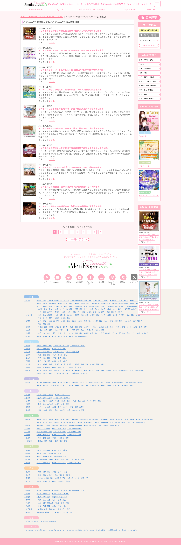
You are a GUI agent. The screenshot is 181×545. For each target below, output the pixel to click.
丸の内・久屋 (59, 370)
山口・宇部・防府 (44, 463)
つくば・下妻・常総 (75, 333)
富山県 (28, 349)
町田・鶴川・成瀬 (114, 309)
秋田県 (28, 404)
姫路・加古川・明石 (75, 428)
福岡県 (28, 490)
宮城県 (28, 401)
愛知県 (28, 370)
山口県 (28, 463)
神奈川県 (29, 315)
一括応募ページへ (149, 45)
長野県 (28, 361)
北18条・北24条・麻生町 (114, 382)
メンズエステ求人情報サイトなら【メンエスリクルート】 (41, 16)
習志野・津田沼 (61, 327)
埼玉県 (28, 321)
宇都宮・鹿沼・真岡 (45, 330)
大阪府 (28, 419)
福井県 (28, 355)
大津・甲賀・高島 (44, 435)
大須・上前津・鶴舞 (97, 370)
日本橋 (141, 64)
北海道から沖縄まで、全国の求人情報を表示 (41, 521)
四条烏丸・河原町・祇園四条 (48, 425)
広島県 (28, 459)
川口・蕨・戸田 (54, 321)
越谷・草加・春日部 (69, 321)
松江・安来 (42, 453)
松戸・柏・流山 (90, 327)
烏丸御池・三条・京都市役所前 (71, 425)
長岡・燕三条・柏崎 (62, 345)
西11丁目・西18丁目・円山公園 (92, 382)
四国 (31, 468)
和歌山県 (29, 441)
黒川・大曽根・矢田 (45, 373)
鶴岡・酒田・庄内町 (60, 407)
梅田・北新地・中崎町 (146, 77)
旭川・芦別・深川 (93, 385)
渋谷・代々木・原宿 (101, 300)
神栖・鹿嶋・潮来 (91, 333)
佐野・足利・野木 (78, 330)
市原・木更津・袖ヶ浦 (123, 327)
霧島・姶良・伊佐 (64, 509)
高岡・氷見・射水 (59, 349)
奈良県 (28, 438)
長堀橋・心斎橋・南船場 (125, 419)
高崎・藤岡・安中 (44, 336)
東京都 (28, 300)
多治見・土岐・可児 (81, 364)
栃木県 (28, 330)
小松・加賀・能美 (73, 352)
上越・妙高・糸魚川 (78, 345)
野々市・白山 (59, 352)
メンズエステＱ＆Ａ (57, 530)
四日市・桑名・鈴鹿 (45, 432)
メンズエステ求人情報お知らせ (36, 530)
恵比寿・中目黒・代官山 (147, 86)
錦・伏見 (79, 370)
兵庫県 (28, 428)
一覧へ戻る (77, 239)
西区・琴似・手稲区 (59, 385)
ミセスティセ (144, 166)
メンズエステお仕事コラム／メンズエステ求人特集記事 (86, 530)
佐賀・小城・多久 (44, 493)
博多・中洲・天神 (145, 68)
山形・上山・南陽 (44, 407)
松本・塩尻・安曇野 (60, 361)
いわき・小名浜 (78, 410)
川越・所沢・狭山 (85, 321)
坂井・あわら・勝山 (60, 355)
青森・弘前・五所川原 (45, 395)
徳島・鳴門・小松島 (60, 472)
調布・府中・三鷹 (79, 312)
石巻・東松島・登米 (63, 401)
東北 (31, 391)
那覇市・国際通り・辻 (45, 512)
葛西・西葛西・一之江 (134, 306)
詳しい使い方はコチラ (148, 40)
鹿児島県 (29, 509)
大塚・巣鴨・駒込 (81, 306)
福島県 (28, 410)
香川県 (28, 475)
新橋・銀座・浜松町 (83, 303)
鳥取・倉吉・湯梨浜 (60, 450)
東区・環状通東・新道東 (134, 382)
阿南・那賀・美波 (44, 472)
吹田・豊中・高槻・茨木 (104, 422)
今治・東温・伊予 (82, 478)
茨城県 (28, 333)
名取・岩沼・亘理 (79, 401)
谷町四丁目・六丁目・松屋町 (65, 422)
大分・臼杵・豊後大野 (45, 503)
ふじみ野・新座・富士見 (133, 321)
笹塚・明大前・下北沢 (97, 309)
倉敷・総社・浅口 (61, 456)
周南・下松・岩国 (59, 463)
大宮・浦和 (143, 94)
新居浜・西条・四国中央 (64, 478)
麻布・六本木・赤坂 (146, 60)
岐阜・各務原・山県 (45, 364)
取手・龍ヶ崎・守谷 (107, 333)
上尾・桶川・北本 (101, 321)
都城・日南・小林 (59, 506)
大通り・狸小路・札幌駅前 (47, 382)
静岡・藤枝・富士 (59, 367)
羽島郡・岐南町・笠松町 (63, 364)
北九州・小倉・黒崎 (60, 490)
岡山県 (28, 456)
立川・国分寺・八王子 (114, 312)
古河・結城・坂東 (123, 333)
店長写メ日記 (112, 530)
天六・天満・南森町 (63, 419)
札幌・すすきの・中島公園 (68, 382)
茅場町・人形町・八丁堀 (101, 303)
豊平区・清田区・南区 (76, 385)
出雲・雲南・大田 (55, 453)
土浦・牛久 (62, 333)
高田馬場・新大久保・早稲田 (59, 300)
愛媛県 (28, 478)
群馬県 (28, 336)
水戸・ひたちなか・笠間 (46, 333)
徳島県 (28, 472)
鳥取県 (28, 450)
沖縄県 (28, 512)
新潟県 (28, 345)
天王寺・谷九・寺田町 (85, 422)
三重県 (28, 432)
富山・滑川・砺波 (44, 349)
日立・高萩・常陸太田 (140, 333)
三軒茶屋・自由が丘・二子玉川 (134, 309)
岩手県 (28, 398)
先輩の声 (123, 530)
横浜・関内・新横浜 (146, 90)
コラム (52, 42)
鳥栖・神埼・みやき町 (61, 493)
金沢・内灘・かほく (45, 352)
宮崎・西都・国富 (44, 506)
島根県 (28, 453)
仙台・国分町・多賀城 (45, 401)
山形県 (28, 407)
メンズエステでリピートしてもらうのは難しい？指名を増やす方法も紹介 (149, 307)
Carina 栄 (143, 136)
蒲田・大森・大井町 (66, 303)
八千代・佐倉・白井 (106, 327)
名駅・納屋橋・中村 (45, 370)
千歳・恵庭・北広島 (109, 385)
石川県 (28, 352)
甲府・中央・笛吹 (44, 358)
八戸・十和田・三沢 (63, 395)
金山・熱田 (139, 370)
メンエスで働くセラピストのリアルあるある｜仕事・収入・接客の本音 (149, 272)
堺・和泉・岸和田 (139, 422)
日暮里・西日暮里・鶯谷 (63, 306)
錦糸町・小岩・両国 (97, 306)
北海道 (31, 379)
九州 (31, 487)
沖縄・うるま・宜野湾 (64, 512)
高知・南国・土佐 (44, 481)
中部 (31, 342)
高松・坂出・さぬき (45, 475)
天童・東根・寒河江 (77, 407)
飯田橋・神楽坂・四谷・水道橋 (123, 303)
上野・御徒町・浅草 (45, 306)
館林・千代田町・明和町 (78, 336)
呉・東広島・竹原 (78, 459)
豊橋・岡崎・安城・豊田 (80, 373)
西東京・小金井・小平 (62, 312)
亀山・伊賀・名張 (75, 432)
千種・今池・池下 (127, 370)
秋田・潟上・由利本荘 (45, 404)
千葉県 (28, 327)
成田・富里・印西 (140, 327)
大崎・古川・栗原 (94, 401)
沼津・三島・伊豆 (75, 367)
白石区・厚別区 (43, 385)
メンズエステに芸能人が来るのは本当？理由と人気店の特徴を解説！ (149, 237)
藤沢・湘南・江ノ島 (98, 315)
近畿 (31, 416)
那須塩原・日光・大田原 (95, 330)
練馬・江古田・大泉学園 (63, 309)
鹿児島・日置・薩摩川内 (46, 509)
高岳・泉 (70, 370)
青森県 (28, 395)
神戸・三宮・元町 (44, 428)
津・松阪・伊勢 (60, 432)
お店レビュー (134, 530)
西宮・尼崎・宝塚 (59, 428)
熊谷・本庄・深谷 (44, 324)
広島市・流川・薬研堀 (45, 459)
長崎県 (28, 497)
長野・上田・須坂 (44, 361)
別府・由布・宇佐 (62, 503)
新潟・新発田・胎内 (45, 345)
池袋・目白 (143, 73)
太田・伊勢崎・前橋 (60, 336)
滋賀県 (28, 435)
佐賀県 (28, 493)
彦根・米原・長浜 (75, 435)
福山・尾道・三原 (62, 459)
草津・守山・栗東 (59, 435)
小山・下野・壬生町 (62, 330)
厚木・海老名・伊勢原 (116, 315)
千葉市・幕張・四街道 (45, 327)
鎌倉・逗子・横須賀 (133, 315)
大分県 (28, 503)
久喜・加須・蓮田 (116, 321)
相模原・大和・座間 (81, 315)
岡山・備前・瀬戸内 (45, 456)
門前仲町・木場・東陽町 (115, 306)
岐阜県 (28, 364)
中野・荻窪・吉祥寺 (45, 312)
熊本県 (28, 500)
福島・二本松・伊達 (45, 410)
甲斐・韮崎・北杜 (59, 358)
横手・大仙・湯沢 (62, 404)
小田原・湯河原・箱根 (62, 318)
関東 (31, 297)
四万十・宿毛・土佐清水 (61, 481)
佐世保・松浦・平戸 (60, 497)
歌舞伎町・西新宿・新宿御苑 (149, 81)
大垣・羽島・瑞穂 (98, 364)
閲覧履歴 (151, 17)
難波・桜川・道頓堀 (107, 419)
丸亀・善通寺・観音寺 (62, 475)
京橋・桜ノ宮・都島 (45, 422)
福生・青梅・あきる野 (96, 312)
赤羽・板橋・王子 (81, 309)
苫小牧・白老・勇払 (126, 385)
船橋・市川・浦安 (76, 327)
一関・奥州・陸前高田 (62, 398)
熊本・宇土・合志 (44, 500)
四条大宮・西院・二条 (93, 425)
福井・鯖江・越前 (44, 355)
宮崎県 (28, 506)
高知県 (28, 481)
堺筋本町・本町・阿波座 (89, 419)
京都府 (28, 425)
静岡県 (28, 367)
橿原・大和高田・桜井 (146, 99)
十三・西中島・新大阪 (145, 419)
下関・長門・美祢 (75, 463)
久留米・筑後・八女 (77, 490)
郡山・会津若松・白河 (62, 410)
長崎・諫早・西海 (44, 497)
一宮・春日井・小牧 (62, 373)
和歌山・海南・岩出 (45, 441)
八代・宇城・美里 (59, 500)
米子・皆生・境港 (44, 450)
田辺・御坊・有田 (61, 441)
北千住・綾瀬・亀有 (45, 309)
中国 (31, 446)
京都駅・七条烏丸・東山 (112, 425)
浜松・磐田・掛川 (44, 367)
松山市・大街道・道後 (45, 478)
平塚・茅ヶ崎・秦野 (45, 318)
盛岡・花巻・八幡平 (45, 398)
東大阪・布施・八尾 (123, 422)
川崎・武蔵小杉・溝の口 (63, 315)
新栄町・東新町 (112, 370)
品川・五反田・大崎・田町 (47, 303)
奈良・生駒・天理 (44, 438)
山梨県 (28, 358)
